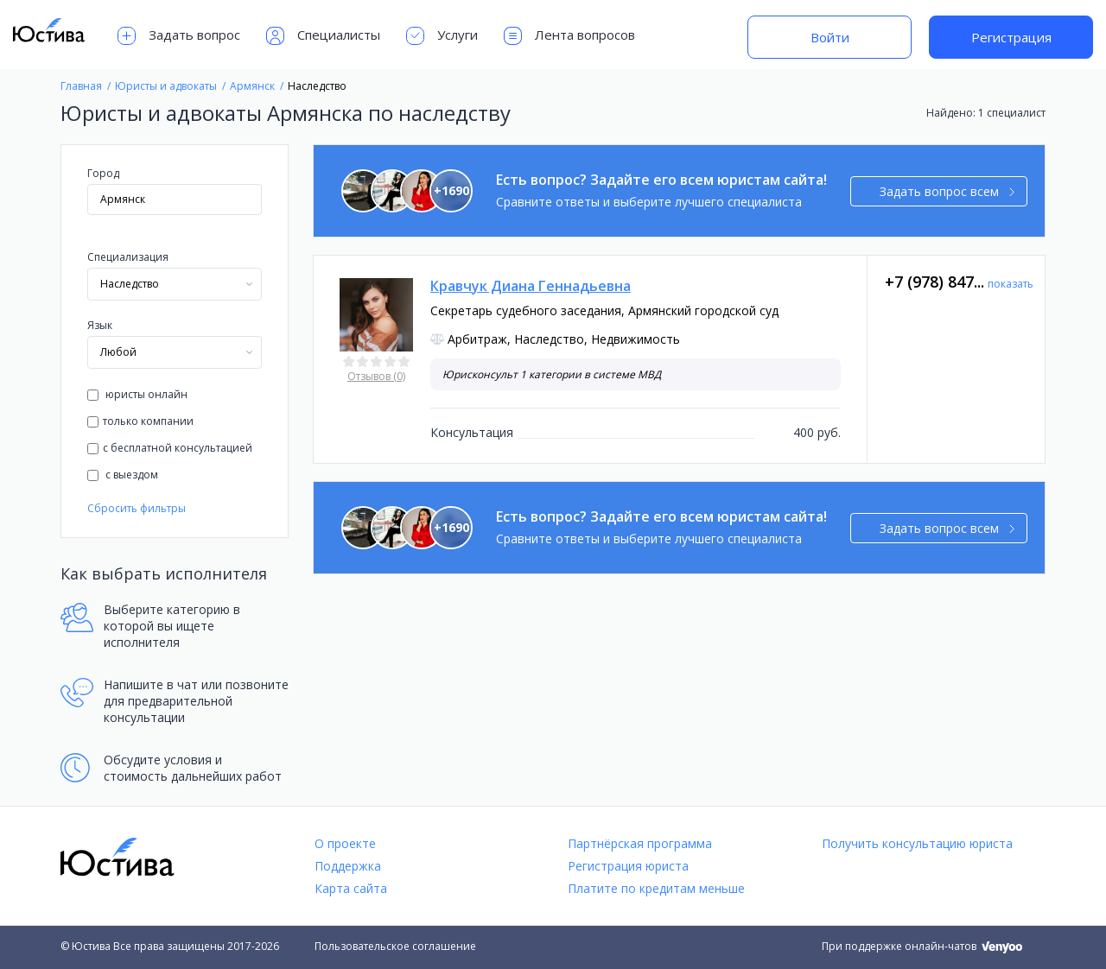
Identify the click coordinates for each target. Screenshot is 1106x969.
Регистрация (1011, 37)
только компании (140, 421)
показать (1010, 283)
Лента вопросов (569, 36)
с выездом (122, 474)
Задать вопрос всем (947, 191)
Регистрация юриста (628, 866)
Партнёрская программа (640, 843)
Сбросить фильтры (136, 508)
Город (103, 173)
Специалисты (323, 36)
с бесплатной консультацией (169, 447)
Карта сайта (351, 888)
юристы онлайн (137, 394)
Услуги (442, 36)
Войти (829, 37)
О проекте (345, 843)
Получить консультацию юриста (917, 843)
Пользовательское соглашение (395, 946)
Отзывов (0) (376, 376)
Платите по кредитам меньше (656, 888)
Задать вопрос (179, 36)
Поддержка (348, 866)
